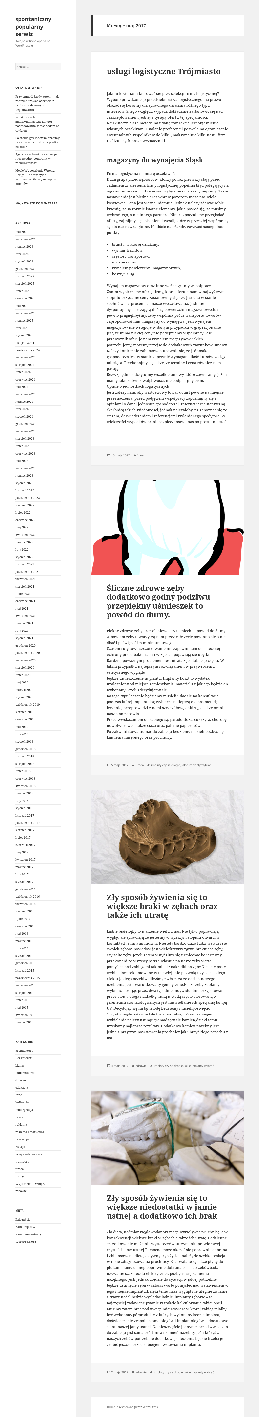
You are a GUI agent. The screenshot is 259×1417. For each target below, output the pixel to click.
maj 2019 (21, 727)
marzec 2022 (24, 542)
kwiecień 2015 (25, 1015)
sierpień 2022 (24, 505)
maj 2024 (21, 387)
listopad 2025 (24, 276)
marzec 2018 (24, 793)
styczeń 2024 (24, 416)
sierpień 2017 (24, 830)
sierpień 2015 (24, 993)
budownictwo (25, 1073)
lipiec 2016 (23, 919)
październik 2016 (27, 896)
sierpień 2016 (24, 911)
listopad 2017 (24, 815)
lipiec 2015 (23, 1000)
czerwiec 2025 (25, 298)
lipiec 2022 (23, 512)
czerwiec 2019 (25, 719)
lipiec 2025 (23, 291)
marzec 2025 (24, 320)
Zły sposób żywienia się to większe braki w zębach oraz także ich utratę (162, 906)
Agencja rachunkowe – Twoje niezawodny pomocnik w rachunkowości (36, 158)
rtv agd (20, 1147)
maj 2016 (21, 933)
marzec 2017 (24, 867)
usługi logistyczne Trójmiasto (164, 71)
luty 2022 (22, 549)
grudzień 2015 (25, 963)
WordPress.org (25, 1242)
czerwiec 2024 (25, 379)
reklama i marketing (29, 1132)
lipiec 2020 (23, 675)
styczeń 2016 (24, 956)
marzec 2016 (24, 941)
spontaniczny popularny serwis (33, 26)
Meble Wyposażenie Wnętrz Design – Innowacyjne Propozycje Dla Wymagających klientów (37, 177)
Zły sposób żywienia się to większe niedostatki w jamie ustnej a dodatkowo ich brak (162, 1207)
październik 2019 (27, 704)
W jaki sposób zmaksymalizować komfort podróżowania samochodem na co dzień (37, 124)
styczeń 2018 (24, 808)
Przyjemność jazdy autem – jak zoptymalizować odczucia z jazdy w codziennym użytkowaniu (37, 103)
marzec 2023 (24, 475)
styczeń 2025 (24, 335)
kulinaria (22, 1102)
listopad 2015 (24, 970)
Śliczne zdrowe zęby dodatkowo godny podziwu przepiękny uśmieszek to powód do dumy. (158, 601)
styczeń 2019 (24, 741)
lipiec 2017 (23, 837)
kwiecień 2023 (25, 468)
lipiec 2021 (23, 594)
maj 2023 (21, 461)
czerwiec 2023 (25, 453)
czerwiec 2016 (25, 926)
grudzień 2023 (25, 424)
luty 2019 (22, 734)
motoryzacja (24, 1110)
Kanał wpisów (25, 1227)
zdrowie (21, 1191)
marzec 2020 (24, 690)
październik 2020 (27, 653)
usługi (19, 1176)
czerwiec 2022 (25, 520)
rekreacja (22, 1139)
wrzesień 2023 (25, 431)
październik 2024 (27, 350)
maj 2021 (21, 608)
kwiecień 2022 (25, 535)
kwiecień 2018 (25, 786)
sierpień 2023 (24, 439)
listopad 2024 (24, 343)
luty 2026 (22, 254)
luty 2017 (22, 874)
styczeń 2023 (24, 483)
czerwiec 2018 (25, 778)
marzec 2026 (24, 247)
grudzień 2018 (25, 749)
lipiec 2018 (23, 771)
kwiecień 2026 (25, 239)
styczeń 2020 (24, 697)
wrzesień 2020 (25, 660)
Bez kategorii (24, 1058)
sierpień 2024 (24, 365)
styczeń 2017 (24, 882)
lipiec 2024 (23, 372)
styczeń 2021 (24, 638)
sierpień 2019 (24, 712)
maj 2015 (21, 1007)
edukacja (21, 1087)
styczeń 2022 (24, 557)
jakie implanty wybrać (196, 765)
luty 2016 (22, 948)
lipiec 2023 (23, 446)
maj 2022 (21, 527)
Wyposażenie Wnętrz (30, 1184)
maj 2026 (21, 232)
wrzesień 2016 (25, 904)
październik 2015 (27, 978)
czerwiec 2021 (25, 601)
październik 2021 (27, 572)
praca (19, 1117)
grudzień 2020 (25, 645)
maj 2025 (21, 306)
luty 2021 (22, 631)
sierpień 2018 (24, 764)
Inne (18, 1095)
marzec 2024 (24, 402)
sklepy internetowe (28, 1154)
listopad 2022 (24, 490)
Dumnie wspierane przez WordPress (132, 1407)
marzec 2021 (24, 623)
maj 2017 (21, 852)
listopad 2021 (24, 564)
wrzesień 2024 (25, 357)
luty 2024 (22, 409)
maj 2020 (21, 682)
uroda (19, 1169)
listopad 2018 (24, 756)
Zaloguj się (22, 1219)
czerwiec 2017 (25, 845)
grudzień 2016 (25, 889)
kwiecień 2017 (25, 859)
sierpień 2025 (24, 283)
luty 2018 (22, 801)
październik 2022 (27, 498)
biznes (19, 1065)
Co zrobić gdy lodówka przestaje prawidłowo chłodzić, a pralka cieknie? (37, 142)
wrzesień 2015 (25, 985)
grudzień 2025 (25, 269)
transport (22, 1161)
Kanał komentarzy (28, 1234)
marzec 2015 (24, 1022)
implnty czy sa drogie (165, 765)
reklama (21, 1124)
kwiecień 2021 (25, 616)
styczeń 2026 (24, 261)
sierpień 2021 (24, 586)
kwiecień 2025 (25, 313)
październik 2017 (27, 823)
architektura (24, 1051)
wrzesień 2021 (25, 579)
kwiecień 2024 (25, 394)
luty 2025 (22, 328)
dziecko (20, 1080)
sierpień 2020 (24, 667)
